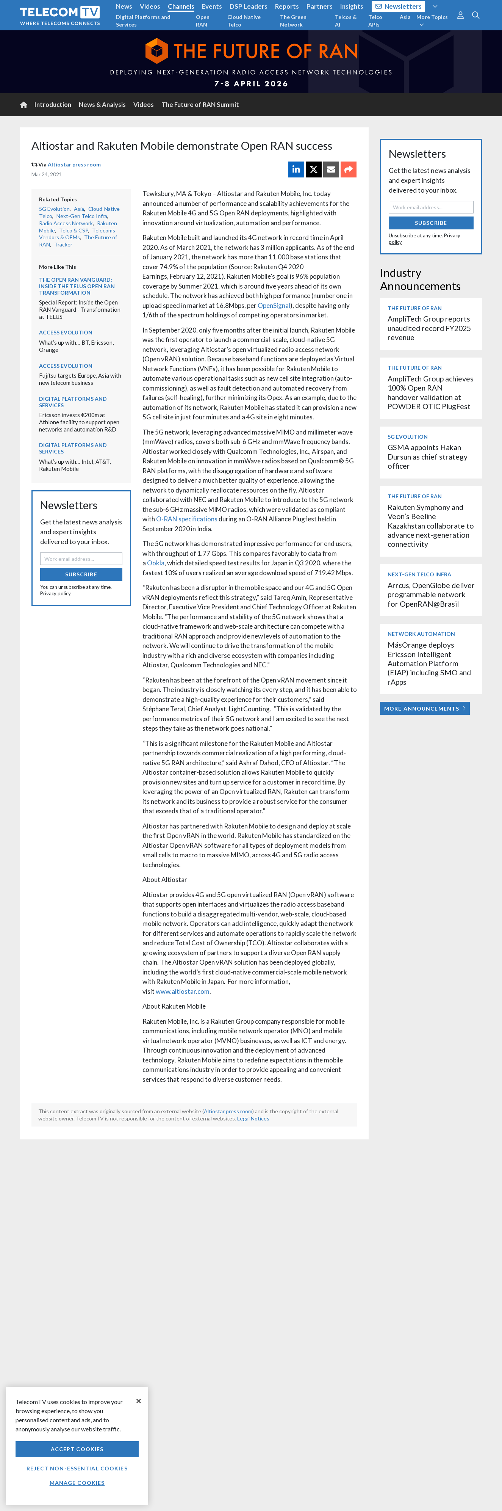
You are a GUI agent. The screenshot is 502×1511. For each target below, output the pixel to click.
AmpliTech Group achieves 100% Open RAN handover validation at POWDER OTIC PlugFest (431, 392)
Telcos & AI (346, 21)
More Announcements (425, 708)
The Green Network (293, 21)
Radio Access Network (66, 223)
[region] (77, 1446)
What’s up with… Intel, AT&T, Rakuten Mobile (75, 465)
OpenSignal (274, 305)
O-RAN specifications (186, 519)
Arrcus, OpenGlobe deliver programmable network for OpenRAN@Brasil (431, 594)
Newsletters (398, 6)
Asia (405, 17)
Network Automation (421, 634)
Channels (181, 6)
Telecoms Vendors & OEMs (77, 234)
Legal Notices (253, 1118)
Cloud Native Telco (244, 21)
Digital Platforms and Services (143, 21)
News (124, 6)
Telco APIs (375, 21)
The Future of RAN (415, 308)
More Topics (432, 20)
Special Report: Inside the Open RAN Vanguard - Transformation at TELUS (79, 309)
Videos (150, 6)
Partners (320, 6)
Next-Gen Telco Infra (81, 216)
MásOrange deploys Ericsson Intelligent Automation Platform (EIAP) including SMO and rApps (429, 663)
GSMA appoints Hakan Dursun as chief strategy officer (428, 456)
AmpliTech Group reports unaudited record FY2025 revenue (429, 328)
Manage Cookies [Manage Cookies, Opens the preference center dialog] (77, 1483)
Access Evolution (65, 332)
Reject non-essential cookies (77, 1468)
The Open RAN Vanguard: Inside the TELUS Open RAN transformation (77, 286)
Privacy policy (55, 593)
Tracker (63, 244)
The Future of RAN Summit (200, 104)
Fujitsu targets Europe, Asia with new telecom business (80, 379)
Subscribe (81, 574)
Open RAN (203, 21)
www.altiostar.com (183, 991)
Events (212, 6)
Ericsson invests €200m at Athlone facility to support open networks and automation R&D (79, 421)
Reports (287, 6)
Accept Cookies (77, 1449)
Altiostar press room (74, 164)
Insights (351, 6)
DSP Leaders (248, 6)
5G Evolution (54, 209)
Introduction (52, 104)
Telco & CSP (73, 230)
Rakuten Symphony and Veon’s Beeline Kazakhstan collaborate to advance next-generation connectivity (431, 526)
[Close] (138, 1401)
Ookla (155, 563)
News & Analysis (102, 104)
